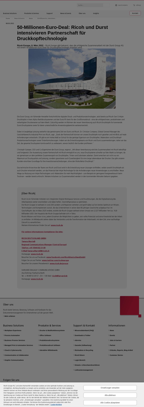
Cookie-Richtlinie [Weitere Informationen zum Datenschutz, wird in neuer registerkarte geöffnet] (56, 405)
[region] (72, 394)
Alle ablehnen (110, 395)
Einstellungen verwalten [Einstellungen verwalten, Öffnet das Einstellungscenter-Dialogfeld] (110, 388)
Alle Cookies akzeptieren (110, 402)
